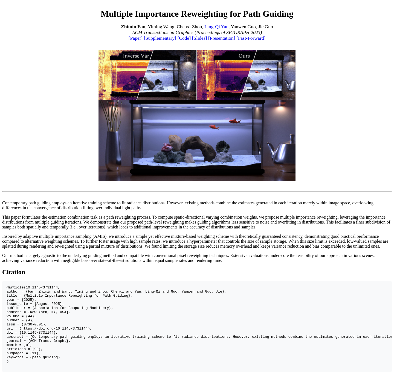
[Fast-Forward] (251, 38)
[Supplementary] (160, 38)
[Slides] (199, 38)
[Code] (184, 38)
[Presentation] (221, 38)
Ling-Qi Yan (216, 26)
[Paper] (136, 38)
